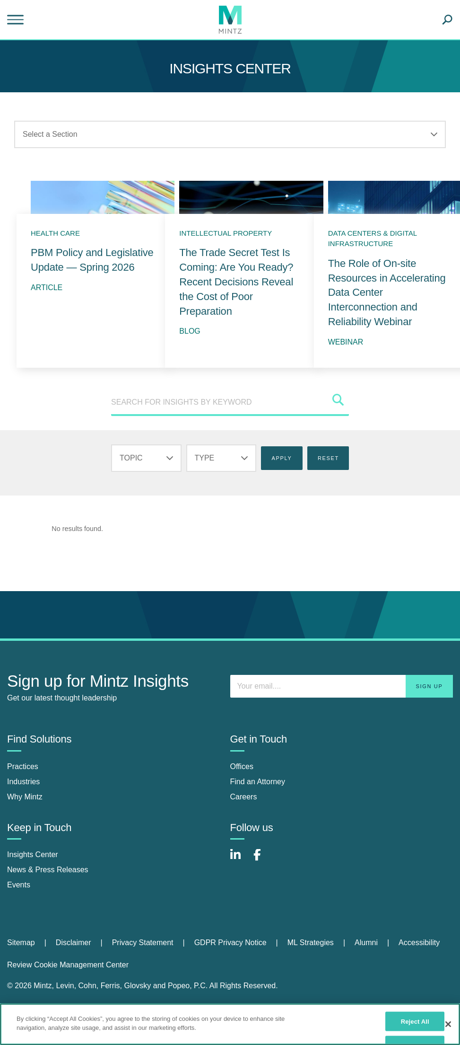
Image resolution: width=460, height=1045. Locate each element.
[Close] (448, 1024)
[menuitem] (31, 942)
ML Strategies (310, 943)
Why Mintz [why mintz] (25, 797)
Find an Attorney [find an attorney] (258, 782)
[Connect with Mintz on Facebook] (262, 859)
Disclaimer (73, 943)
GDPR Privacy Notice (230, 943)
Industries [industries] (23, 782)
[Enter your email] (341, 686)
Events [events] (18, 885)
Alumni (366, 943)
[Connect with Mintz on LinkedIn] (239, 859)
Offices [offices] (242, 766)
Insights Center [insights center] (32, 854)
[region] (230, 1024)
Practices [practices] (22, 766)
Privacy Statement (143, 943)
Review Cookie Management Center (68, 965)
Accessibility (419, 943)
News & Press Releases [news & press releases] (47, 870)
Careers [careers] (243, 797)
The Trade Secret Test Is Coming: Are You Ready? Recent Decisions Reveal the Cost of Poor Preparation (236, 282)
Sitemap (21, 943)
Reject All (415, 1021)
